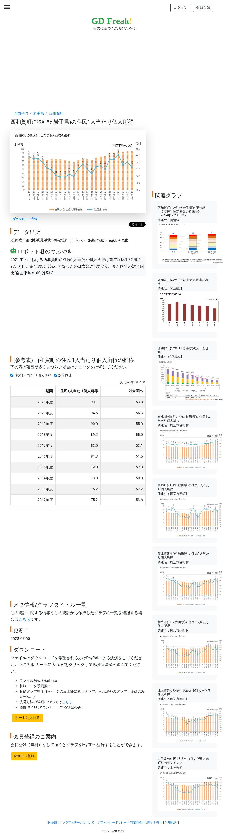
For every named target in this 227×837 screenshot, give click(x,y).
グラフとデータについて (78, 822)
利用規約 (171, 822)
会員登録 (203, 8)
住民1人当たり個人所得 (31, 375)
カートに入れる (27, 718)
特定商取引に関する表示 (146, 822)
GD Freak (111, 21)
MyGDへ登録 (24, 756)
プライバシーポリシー (112, 822)
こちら (24, 619)
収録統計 (53, 822)
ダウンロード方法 (24, 219)
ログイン (180, 8)
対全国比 (64, 375)
